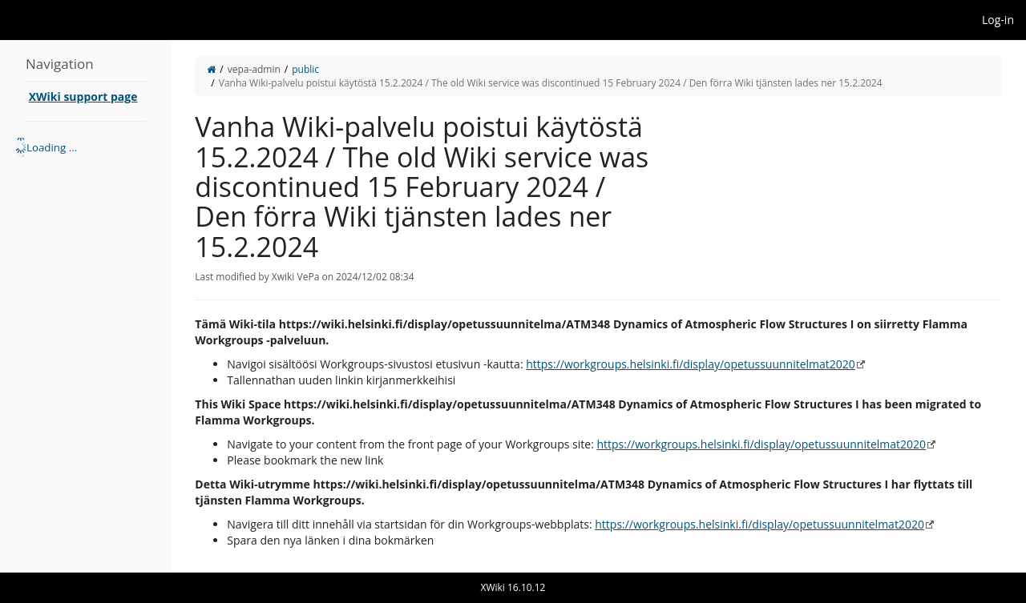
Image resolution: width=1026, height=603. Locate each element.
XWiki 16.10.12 (513, 587)
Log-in (998, 19)
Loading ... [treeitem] (51, 147)
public (305, 69)
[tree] (85, 147)
